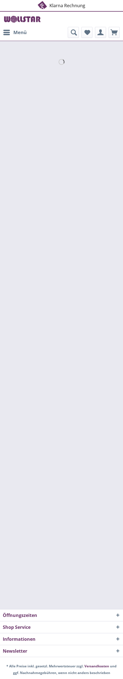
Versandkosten (96, 666)
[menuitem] (14, 32)
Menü (15, 31)
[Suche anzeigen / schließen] (73, 32)
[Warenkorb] (114, 32)
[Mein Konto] (100, 32)
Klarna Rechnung (61, 4)
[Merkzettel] (86, 32)
